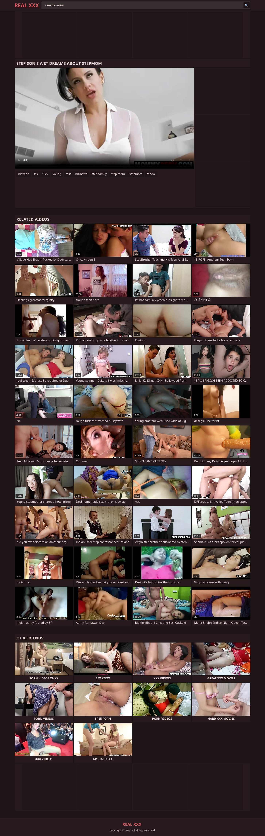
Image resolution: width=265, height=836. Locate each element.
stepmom (135, 174)
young (57, 174)
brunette (81, 174)
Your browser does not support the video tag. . (104, 118)
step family (99, 174)
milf (68, 174)
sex (36, 174)
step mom (118, 174)
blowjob (23, 174)
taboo (151, 174)
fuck (45, 174)
